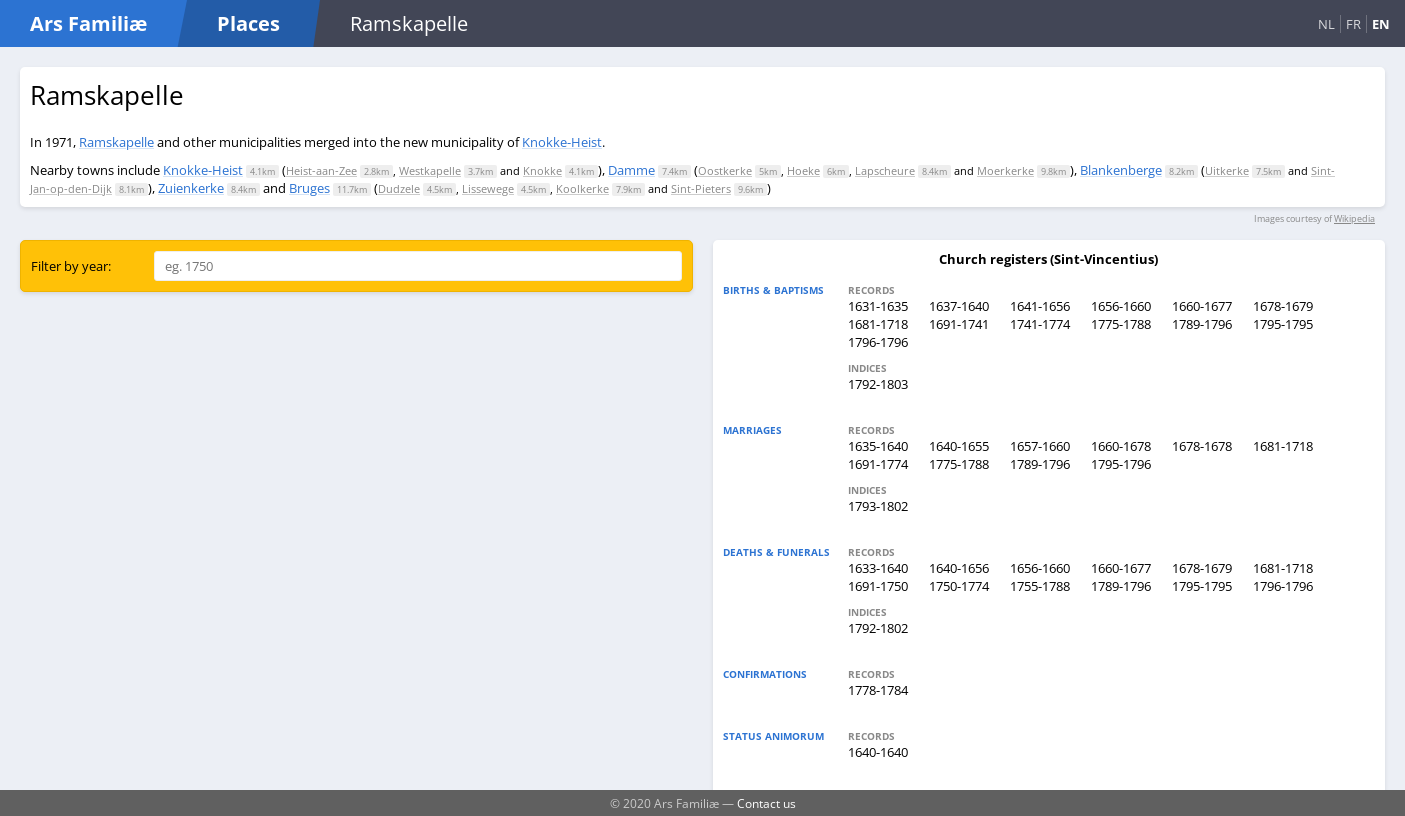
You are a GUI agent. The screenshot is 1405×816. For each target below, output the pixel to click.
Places (248, 23)
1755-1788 (1040, 586)
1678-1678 (1202, 446)
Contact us (766, 803)
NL (1326, 24)
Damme (631, 170)
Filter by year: (71, 266)
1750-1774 (959, 586)
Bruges (309, 188)
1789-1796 (1202, 324)
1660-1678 (1121, 446)
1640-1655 (959, 446)
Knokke (542, 170)
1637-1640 (959, 306)
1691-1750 (878, 586)
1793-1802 (878, 506)
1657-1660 (1040, 446)
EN (1381, 24)
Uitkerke (1227, 170)
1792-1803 (878, 384)
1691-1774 (878, 464)
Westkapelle (430, 170)
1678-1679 (1283, 306)
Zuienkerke (191, 188)
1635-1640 (878, 446)
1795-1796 (1121, 464)
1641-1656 (1040, 306)
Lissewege (488, 188)
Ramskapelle (116, 142)
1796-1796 (878, 342)
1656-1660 (1121, 306)
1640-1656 (959, 568)
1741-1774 (1040, 324)
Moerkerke (1005, 170)
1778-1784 (878, 690)
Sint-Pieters (701, 188)
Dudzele (399, 188)
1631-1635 (878, 306)
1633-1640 (878, 568)
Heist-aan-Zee (321, 170)
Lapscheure (885, 170)
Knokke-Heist (562, 142)
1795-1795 (1283, 324)
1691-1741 (959, 324)
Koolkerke (582, 188)
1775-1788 (1121, 324)
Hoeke (803, 170)
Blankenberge (1121, 170)
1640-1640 (878, 752)
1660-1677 (1202, 306)
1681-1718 (878, 324)
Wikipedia (1354, 218)
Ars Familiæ (88, 23)
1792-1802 (878, 628)
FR (1353, 24)
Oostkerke (725, 170)
